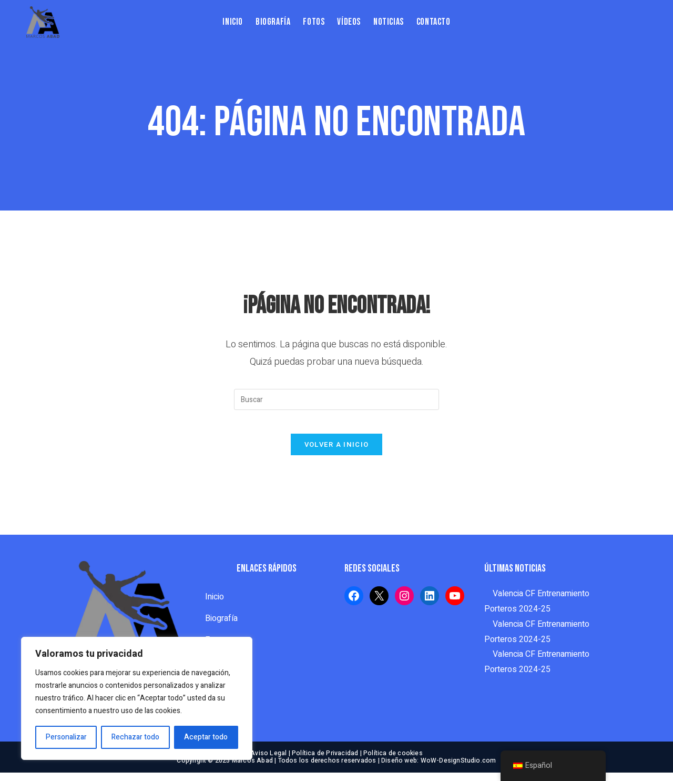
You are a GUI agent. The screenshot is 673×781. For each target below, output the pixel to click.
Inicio (214, 605)
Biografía (221, 626)
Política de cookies (393, 761)
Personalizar (66, 737)
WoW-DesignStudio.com (458, 769)
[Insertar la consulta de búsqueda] (336, 399)
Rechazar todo (135, 737)
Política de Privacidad (325, 761)
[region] (136, 698)
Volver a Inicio (336, 453)
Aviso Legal (268, 761)
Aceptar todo (206, 737)
